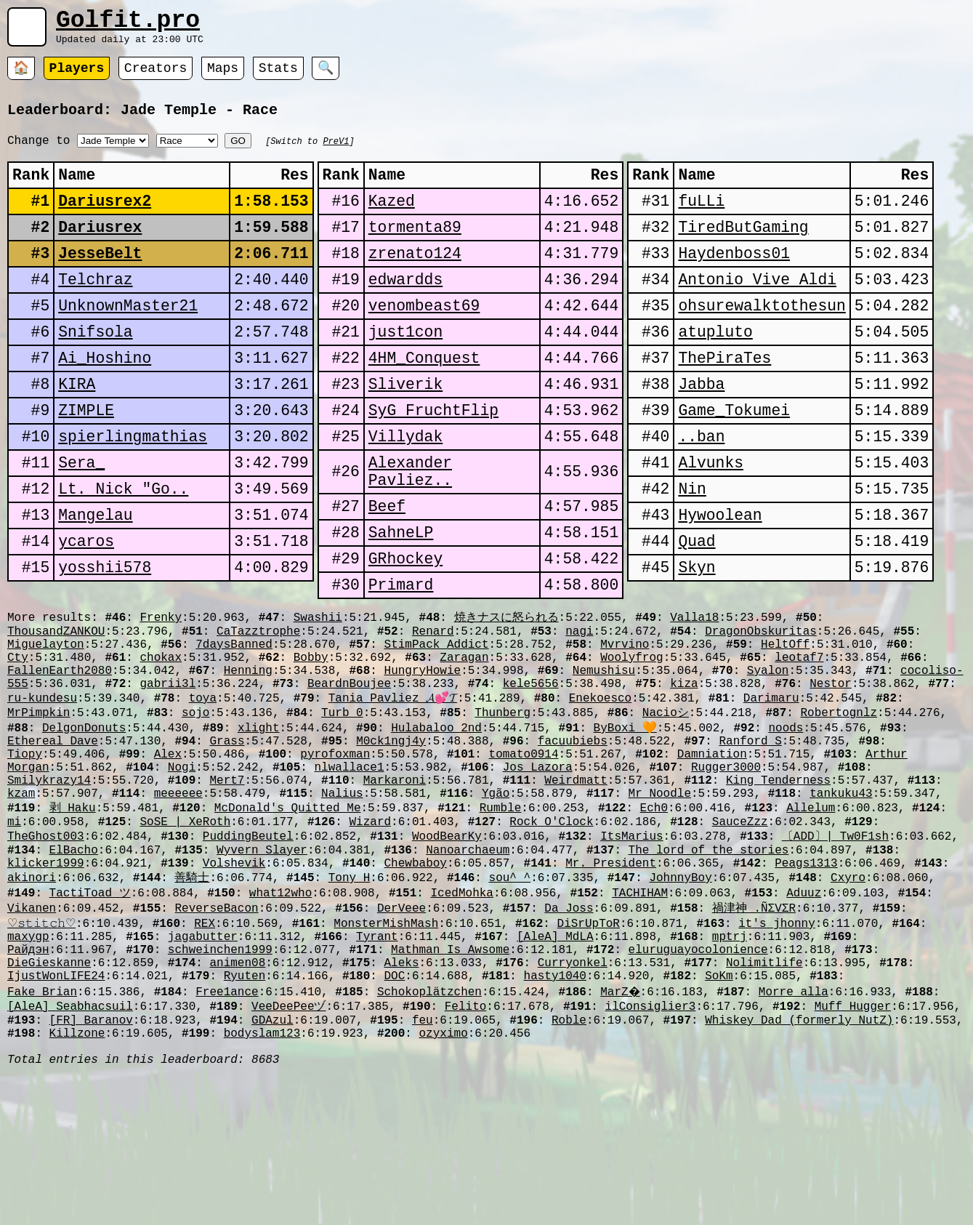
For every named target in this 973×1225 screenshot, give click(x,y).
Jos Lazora (538, 869)
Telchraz (95, 308)
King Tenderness (778, 885)
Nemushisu (604, 757)
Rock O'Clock (551, 934)
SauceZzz (740, 934)
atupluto (715, 368)
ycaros (86, 606)
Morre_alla (796, 1129)
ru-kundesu (42, 789)
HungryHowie (422, 757)
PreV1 (336, 150)
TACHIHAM (640, 1016)
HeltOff (785, 725)
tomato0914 (524, 853)
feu (422, 1162)
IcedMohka (461, 1016)
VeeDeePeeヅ (288, 1145)
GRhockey (405, 627)
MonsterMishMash (386, 1049)
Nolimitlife (764, 1097)
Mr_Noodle (660, 901)
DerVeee (401, 1032)
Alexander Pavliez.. (410, 528)
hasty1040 (554, 1113)
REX (204, 1049)
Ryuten (245, 1113)
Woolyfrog (631, 741)
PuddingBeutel (248, 950)
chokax (161, 741)
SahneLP (401, 598)
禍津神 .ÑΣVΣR (754, 1032)
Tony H (349, 999)
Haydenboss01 (734, 278)
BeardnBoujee (349, 773)
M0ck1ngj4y (391, 838)
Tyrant (377, 1065)
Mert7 (226, 885)
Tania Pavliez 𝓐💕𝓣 (392, 789)
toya (203, 789)
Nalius (342, 901)
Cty (17, 741)
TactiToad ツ (90, 1016)
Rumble (501, 917)
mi (14, 934)
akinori (31, 999)
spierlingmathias (132, 487)
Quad (696, 606)
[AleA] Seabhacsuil (70, 1145)
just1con (405, 368)
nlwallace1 (349, 869)
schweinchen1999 (220, 1081)
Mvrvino (624, 725)
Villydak (405, 487)
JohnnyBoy (680, 999)
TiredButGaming (743, 249)
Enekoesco (600, 789)
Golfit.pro (128, 23)
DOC (394, 1113)
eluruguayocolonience (697, 1081)
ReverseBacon (216, 1032)
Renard (433, 709)
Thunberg (502, 805)
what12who (280, 1016)
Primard (401, 657)
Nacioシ (665, 805)
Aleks (401, 1097)
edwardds (405, 308)
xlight (259, 822)
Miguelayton (45, 725)
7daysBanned (233, 725)
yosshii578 (104, 636)
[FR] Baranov (91, 1162)
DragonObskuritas (761, 709)
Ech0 (654, 917)
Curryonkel (572, 1097)
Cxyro (848, 999)
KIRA (76, 427)
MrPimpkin (38, 805)
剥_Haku (72, 917)
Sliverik (405, 427)
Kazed (391, 219)
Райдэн (28, 1081)
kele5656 (531, 773)
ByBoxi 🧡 (625, 822)
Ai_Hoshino (104, 398)
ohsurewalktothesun (761, 338)
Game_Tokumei (734, 457)
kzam (21, 901)
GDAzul (272, 1162)
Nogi (181, 869)
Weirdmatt (575, 885)
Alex (168, 853)
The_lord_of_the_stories (708, 967)
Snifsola (95, 368)
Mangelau (95, 576)
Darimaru (771, 789)
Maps (222, 76)
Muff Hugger (853, 1145)
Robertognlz (838, 805)
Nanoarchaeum (467, 967)
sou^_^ (509, 999)
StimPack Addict (436, 725)
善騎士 (191, 999)
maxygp (28, 1065)
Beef (386, 568)
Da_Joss (568, 1032)
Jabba (701, 427)
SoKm (718, 1113)
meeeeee (178, 901)
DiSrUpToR (588, 1049)
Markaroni (394, 885)
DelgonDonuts (84, 822)
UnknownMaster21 (128, 338)
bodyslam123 (262, 1178)
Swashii (318, 692)
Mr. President (610, 983)
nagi (579, 709)
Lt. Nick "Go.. (123, 547)
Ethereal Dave (52, 838)
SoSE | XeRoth (185, 934)
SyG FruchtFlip (433, 457)
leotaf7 (799, 741)
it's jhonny (776, 1049)
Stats (278, 76)
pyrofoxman (335, 853)
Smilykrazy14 (49, 885)
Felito (466, 1145)
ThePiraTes (724, 398)
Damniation (712, 853)
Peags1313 (806, 983)
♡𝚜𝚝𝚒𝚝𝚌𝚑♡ (41, 1049)
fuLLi (701, 219)
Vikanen (31, 1032)
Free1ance (226, 1129)
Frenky (161, 692)
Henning (248, 757)
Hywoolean (720, 576)
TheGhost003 (45, 950)
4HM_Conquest (424, 398)
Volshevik (234, 983)
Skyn (696, 636)
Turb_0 (342, 805)
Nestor (831, 773)
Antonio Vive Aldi (757, 308)
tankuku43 (841, 901)
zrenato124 (414, 278)
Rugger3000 (726, 869)
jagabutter (203, 1065)
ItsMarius (631, 950)
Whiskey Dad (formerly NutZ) (799, 1162)
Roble (569, 1162)
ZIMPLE (86, 457)
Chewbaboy (415, 983)
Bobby (311, 741)
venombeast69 (424, 338)
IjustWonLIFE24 (56, 1113)
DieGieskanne (49, 1097)
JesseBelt (100, 278)
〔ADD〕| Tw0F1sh (835, 950)
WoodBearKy (447, 950)
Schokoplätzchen (429, 1129)
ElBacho (73, 967)
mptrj (729, 1065)
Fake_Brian (42, 1129)
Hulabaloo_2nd (436, 822)
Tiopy (24, 853)
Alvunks (710, 517)
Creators (155, 76)
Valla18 (694, 692)
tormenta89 (414, 249)
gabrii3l (167, 773)
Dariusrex (100, 249)
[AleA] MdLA (555, 1065)
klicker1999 (45, 983)
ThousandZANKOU (56, 709)
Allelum (810, 917)
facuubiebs (572, 838)
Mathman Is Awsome (450, 1081)
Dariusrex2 (104, 219)
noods (785, 822)
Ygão (495, 901)
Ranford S (750, 838)
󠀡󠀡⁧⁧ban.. (701, 487)
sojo (195, 805)
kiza (684, 773)
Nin (692, 547)
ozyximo (443, 1178)
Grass (226, 838)
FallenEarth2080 (59, 757)
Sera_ (81, 517)
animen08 (237, 1097)
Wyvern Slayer (262, 967)
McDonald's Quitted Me (287, 917)
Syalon (768, 757)
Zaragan (464, 741)
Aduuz (803, 1016)
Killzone (77, 1178)
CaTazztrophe (258, 709)
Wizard (370, 934)
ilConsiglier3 (650, 1145)
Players (77, 76)
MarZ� (621, 1129)
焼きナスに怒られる (505, 692)
